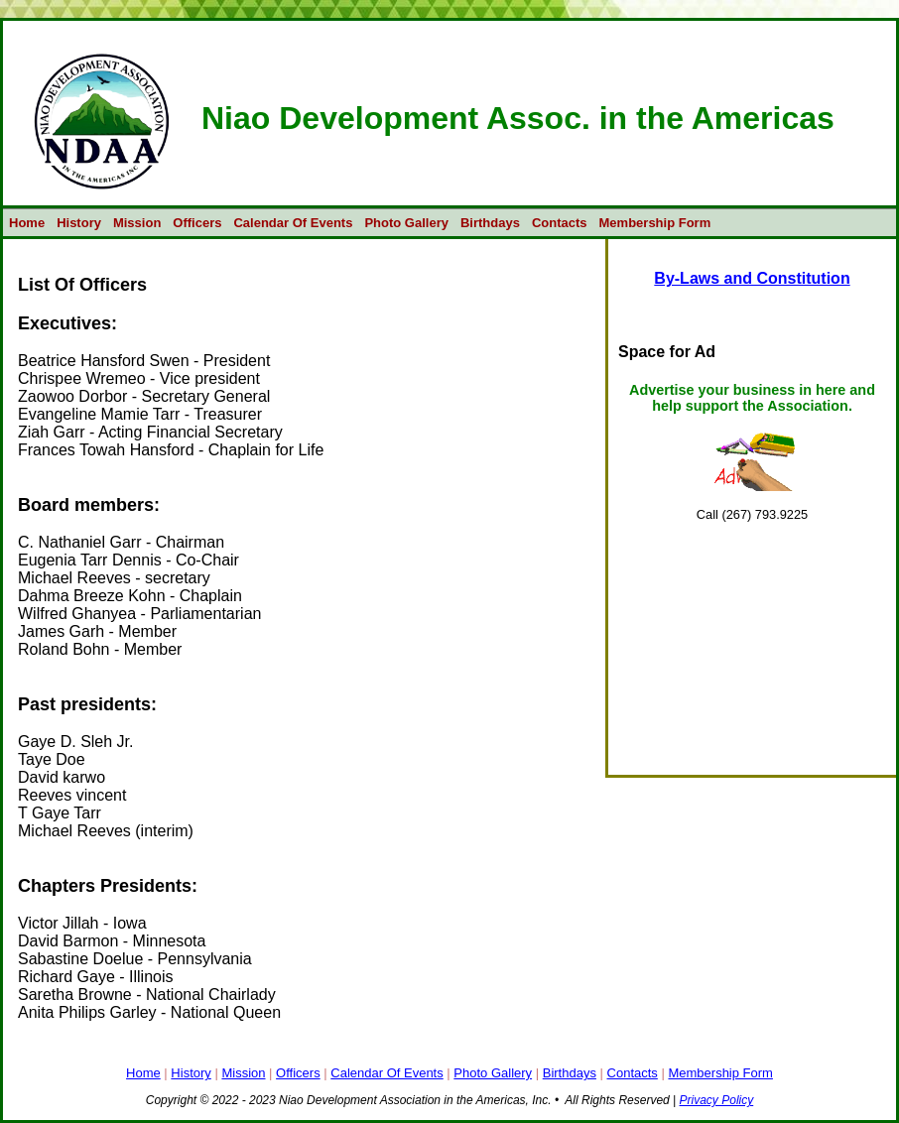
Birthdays (490, 222)
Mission (137, 222)
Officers (197, 222)
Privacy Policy (717, 1100)
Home (27, 222)
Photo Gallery (406, 222)
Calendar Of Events (292, 222)
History (79, 222)
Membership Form (655, 222)
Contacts (559, 222)
